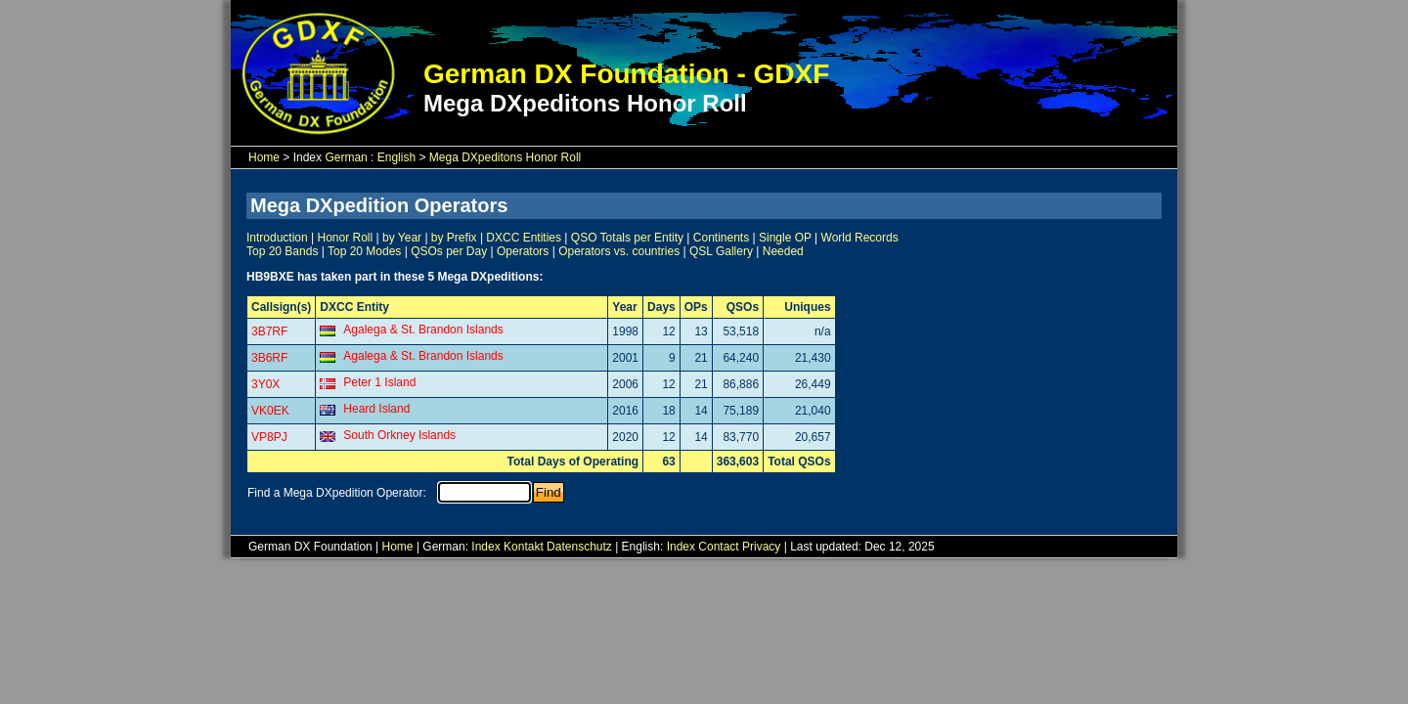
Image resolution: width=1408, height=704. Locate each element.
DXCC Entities (523, 237)
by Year (401, 237)
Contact (718, 546)
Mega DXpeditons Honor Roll (505, 157)
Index (485, 546)
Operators (523, 251)
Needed (783, 251)
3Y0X (265, 384)
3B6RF (269, 358)
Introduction (277, 237)
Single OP (785, 237)
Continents (721, 237)
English (396, 157)
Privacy (761, 546)
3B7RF (269, 331)
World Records (860, 237)
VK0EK (270, 411)
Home (264, 157)
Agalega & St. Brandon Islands (423, 329)
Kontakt (524, 546)
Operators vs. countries (619, 251)
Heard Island (376, 409)
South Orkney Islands (399, 435)
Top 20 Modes (364, 251)
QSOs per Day (449, 251)
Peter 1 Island (379, 382)
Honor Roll (346, 237)
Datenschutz (579, 546)
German (346, 157)
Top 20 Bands (282, 251)
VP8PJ (269, 437)
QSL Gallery (721, 251)
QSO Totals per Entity (627, 237)
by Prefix (454, 237)
